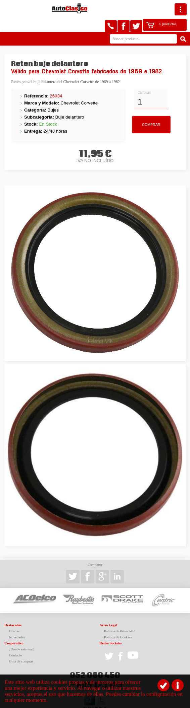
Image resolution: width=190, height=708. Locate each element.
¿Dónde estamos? (21, 634)
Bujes (53, 94)
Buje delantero (69, 101)
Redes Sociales (110, 628)
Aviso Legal (108, 610)
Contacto (15, 640)
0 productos (155, 8)
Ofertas (14, 616)
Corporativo (13, 628)
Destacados (12, 610)
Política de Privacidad (120, 616)
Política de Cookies (118, 622)
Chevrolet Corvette (79, 87)
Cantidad (144, 77)
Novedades (17, 622)
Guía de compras (21, 646)
